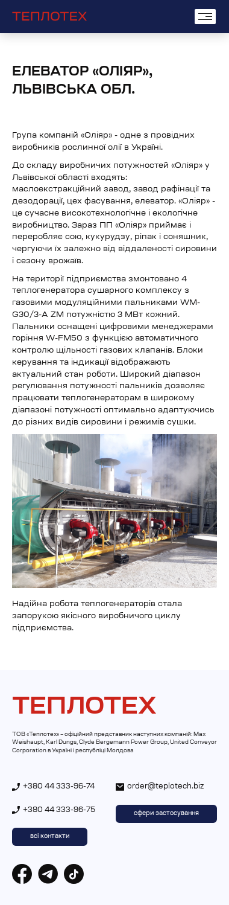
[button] (205, 16)
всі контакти (49, 837)
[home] (49, 17)
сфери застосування (166, 814)
